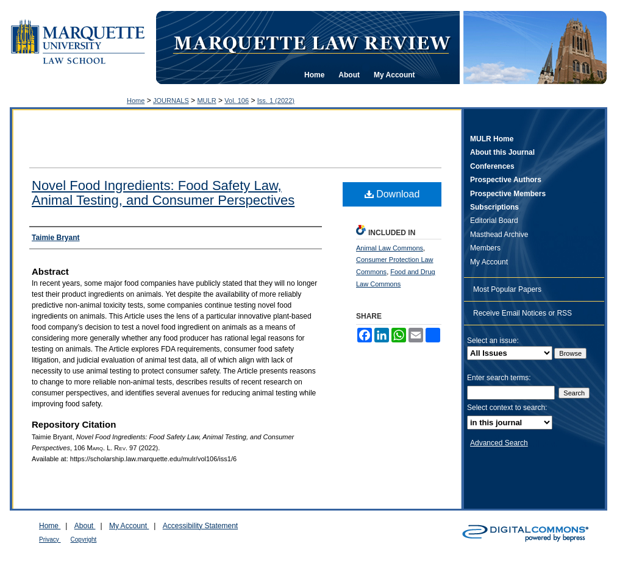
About (85, 526)
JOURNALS (171, 100)
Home (135, 100)
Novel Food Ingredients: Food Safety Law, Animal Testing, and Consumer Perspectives (163, 193)
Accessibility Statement (200, 526)
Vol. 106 (236, 100)
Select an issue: (493, 340)
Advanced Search (499, 443)
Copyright (84, 539)
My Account (489, 262)
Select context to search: (507, 407)
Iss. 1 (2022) (275, 100)
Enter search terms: (499, 377)
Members (485, 248)
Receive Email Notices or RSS (522, 313)
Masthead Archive (499, 234)
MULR (206, 100)
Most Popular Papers (507, 289)
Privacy (50, 539)
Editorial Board (494, 220)
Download (392, 194)
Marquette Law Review (311, 42)
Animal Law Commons (389, 248)
